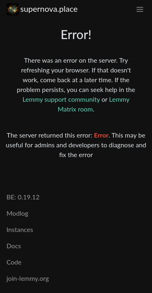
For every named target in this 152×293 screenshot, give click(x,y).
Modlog (17, 213)
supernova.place (42, 8)
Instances (19, 229)
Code (13, 262)
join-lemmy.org (27, 278)
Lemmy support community (61, 99)
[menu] (140, 8)
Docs (13, 245)
